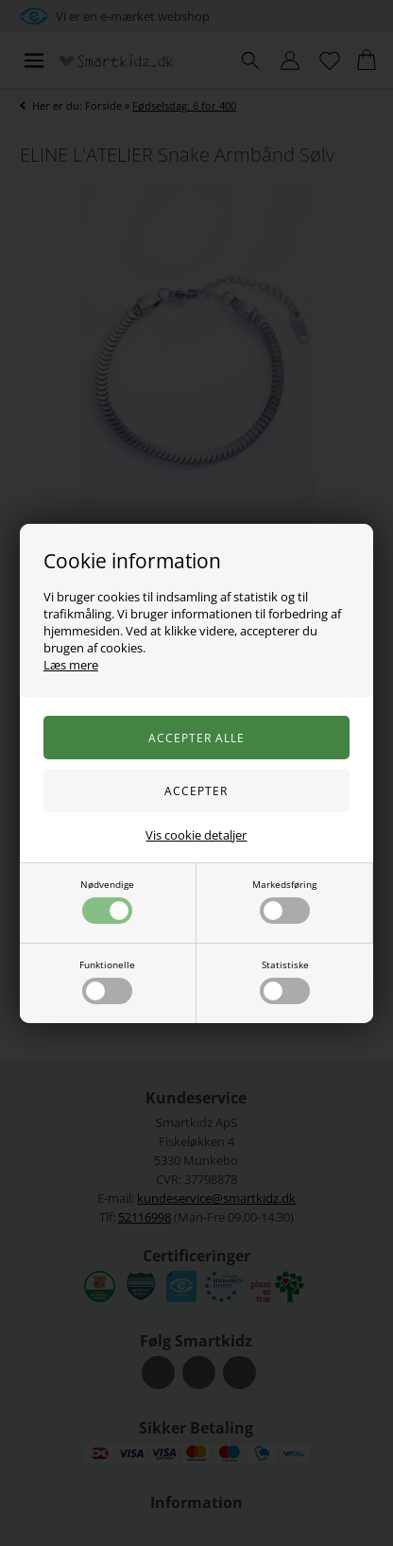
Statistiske (285, 981)
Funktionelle (107, 981)
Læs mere (70, 664)
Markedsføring (284, 900)
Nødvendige (107, 900)
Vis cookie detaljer (196, 834)
